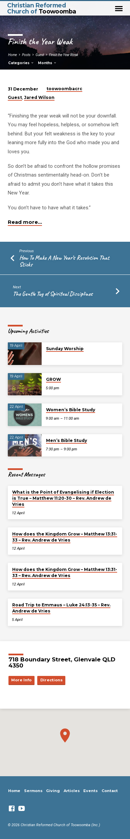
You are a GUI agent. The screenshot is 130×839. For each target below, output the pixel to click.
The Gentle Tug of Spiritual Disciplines (53, 293)
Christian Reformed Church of (41, 8)
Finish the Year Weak (63, 55)
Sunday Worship (65, 348)
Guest (40, 55)
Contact (110, 790)
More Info (21, 680)
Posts (26, 55)
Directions (51, 680)
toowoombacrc (64, 88)
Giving (53, 790)
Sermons (33, 790)
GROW (53, 379)
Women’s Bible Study (70, 409)
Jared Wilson (39, 97)
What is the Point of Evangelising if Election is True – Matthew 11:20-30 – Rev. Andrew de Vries (63, 498)
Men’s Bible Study (66, 440)
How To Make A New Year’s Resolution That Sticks (64, 261)
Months (47, 63)
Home (12, 55)
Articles (72, 790)
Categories (21, 63)
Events (90, 790)
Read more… (25, 222)
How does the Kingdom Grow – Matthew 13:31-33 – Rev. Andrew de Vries (64, 537)
